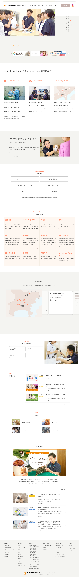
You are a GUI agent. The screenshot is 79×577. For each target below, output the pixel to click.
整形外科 (19, 545)
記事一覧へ (63, 489)
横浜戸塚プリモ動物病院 (34, 564)
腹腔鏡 (19, 554)
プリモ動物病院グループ (47, 545)
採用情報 (50, 5)
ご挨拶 (29, 348)
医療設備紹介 (54, 191)
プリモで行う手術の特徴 (11, 123)
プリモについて (17, 156)
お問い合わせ (65, 5)
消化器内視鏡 (20, 556)
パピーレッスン (58, 547)
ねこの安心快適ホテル (59, 550)
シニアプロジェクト (59, 552)
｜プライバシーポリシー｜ (45, 572)
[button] (46, 33)
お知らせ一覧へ (65, 405)
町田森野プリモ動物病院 (34, 568)
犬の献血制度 (7, 554)
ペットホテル (58, 549)
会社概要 (12, 355)
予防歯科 (19, 561)
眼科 (19, 552)
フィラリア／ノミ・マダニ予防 (25, 185)
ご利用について (25, 179)
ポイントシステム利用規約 (60, 556)
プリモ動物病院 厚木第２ (56, 293)
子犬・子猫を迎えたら (59, 545)
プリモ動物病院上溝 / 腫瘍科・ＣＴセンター (34, 549)
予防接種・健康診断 (54, 179)
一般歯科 (19, 560)
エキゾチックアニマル (21, 565)
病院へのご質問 (72, 548)
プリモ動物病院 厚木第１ (34, 561)
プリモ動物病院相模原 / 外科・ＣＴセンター (34, 552)
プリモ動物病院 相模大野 (34, 557)
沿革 (29, 355)
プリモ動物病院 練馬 (34, 566)
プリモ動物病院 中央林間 (34, 559)
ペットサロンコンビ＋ (60, 554)
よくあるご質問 (56, 5)
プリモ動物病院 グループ (13, 349)
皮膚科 (19, 549)
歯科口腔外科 (20, 563)
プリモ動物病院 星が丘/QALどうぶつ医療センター (34, 546)
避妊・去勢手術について (54, 185)
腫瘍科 (19, 550)
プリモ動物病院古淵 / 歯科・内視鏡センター (34, 555)
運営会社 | (52, 572)
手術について (25, 191)
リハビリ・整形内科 (21, 547)
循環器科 (19, 558)
